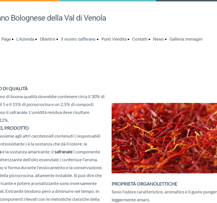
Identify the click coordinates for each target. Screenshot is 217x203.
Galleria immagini (186, 39)
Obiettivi (47, 39)
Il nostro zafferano (78, 39)
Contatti (139, 39)
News (158, 39)
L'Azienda (25, 39)
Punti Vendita (114, 39)
